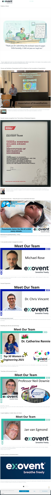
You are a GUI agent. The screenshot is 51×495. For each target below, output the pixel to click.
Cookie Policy (2, 493)
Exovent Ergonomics (5, 283)
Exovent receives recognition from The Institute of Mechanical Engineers (18, 118)
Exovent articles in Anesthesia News (9, 454)
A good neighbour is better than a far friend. (11, 413)
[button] (30, 2)
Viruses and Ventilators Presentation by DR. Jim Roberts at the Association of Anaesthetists (23, 68)
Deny (34, 491)
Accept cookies (24, 491)
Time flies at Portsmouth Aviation (9, 371)
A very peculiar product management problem (12, 242)
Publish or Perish (5, 6)
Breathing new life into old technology (10, 325)
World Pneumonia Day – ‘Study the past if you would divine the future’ (18, 198)
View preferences (45, 491)
